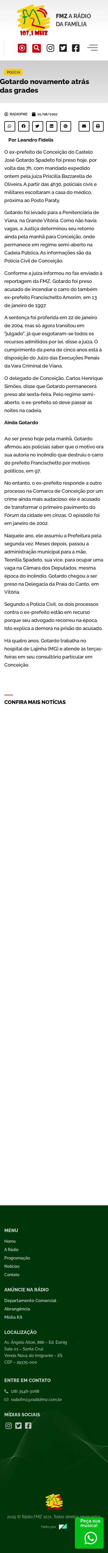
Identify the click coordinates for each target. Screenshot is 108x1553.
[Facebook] (75, 48)
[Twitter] (63, 48)
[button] (9, 126)
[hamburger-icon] (92, 48)
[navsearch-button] (36, 48)
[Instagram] (50, 48)
